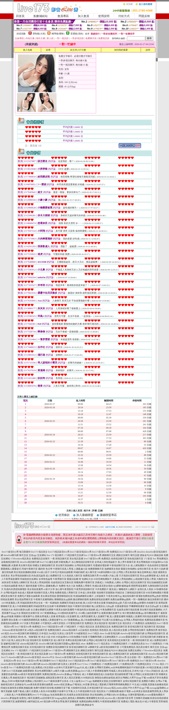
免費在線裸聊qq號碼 (120, 599)
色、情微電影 (31, 637)
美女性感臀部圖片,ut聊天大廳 (49, 671)
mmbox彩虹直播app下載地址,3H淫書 (72, 684)
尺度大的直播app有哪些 (134, 603)
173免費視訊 (138, 623)
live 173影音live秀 (93, 555)
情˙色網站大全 (86, 579)
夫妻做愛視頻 (121, 606)
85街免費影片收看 (78, 637)
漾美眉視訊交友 (103, 626)
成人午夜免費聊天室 (106, 609)
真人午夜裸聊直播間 (22, 606)
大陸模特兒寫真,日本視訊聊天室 (87, 688)
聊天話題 (134, 555)
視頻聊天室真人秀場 (44, 592)
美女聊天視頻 (25, 565)
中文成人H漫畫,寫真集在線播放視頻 (150, 684)
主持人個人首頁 (74, 510)
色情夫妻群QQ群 (21, 609)
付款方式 (124, 16)
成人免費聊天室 (53, 575)
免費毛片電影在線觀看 (28, 596)
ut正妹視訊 (83, 630)
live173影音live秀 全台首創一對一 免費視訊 (131, 657)
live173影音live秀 (127, 552)
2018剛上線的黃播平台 (89, 613)
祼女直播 (13, 620)
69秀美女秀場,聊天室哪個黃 (65, 701)
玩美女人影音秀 (65, 633)
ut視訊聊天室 (40, 630)
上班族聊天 (100, 596)
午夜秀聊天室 (59, 579)
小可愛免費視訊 (127, 647)
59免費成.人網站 (113, 582)
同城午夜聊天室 (29, 569)
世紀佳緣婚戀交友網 (157, 582)
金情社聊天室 (144, 569)
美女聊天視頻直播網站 (151, 609)
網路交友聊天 (123, 555)
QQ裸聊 (117, 586)
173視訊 (81, 626)
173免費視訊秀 (126, 664)
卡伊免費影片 (102, 589)
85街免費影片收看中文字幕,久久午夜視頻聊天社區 (71, 691)
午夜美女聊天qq (114, 596)
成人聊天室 (91, 572)
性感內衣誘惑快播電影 (15, 589)
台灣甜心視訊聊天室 (96, 640)
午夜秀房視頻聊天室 (84, 589)
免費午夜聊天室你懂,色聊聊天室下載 (51, 688)
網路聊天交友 (109, 555)
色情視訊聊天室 (119, 558)
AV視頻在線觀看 (9, 586)
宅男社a (41, 586)
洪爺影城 (160, 637)
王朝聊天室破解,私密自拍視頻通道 (151, 698)
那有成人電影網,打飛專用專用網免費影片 (111, 684)
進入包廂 (27, 50)
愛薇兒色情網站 (129, 569)
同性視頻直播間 (150, 616)
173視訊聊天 (70, 626)
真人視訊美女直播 (118, 630)
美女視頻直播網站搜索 (25, 572)
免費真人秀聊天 (84, 586)
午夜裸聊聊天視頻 (63, 606)
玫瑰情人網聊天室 (20, 582)
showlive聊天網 (11, 555)
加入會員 (83, 16)
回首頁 (20, 16)
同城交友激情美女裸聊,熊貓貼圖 (17, 688)
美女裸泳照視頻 (48, 596)
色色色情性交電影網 (157, 565)
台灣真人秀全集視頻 (126, 572)
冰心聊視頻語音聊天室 (82, 562)
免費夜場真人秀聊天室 (66, 592)
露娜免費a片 (52, 586)
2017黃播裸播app (48, 613)
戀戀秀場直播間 (139, 586)
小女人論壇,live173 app (80, 681)
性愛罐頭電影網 (101, 565)
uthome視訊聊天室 (29, 643)
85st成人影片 (43, 572)
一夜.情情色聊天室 (139, 640)
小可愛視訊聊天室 (75, 623)
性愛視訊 (12, 637)
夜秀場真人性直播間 (66, 616)
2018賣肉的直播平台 (67, 613)
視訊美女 (127, 623)
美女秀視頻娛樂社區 (21, 575)
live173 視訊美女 (39, 552)
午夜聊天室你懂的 (82, 606)
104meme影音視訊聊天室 (14, 630)
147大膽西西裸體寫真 (29, 620)
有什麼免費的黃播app (133, 613)
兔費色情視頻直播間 (99, 599)
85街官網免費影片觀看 (157, 592)
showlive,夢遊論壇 (9, 698)
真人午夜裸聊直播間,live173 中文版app (30, 694)
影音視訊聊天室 (136, 626)
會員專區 (63, 16)
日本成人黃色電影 (87, 592)
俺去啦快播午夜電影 (132, 596)
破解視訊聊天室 (11, 643)
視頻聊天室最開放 (106, 592)
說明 (148, 50)
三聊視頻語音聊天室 (135, 592)
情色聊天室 (35, 640)
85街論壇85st (62, 637)
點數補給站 (41, 16)
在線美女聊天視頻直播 (128, 609)
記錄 (100, 510)
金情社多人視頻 (145, 589)
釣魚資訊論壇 (38, 575)
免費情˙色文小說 (67, 586)
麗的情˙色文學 (45, 569)
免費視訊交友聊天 (41, 558)
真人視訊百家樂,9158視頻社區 (79, 677)
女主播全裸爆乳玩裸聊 (42, 609)
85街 (53, 637)
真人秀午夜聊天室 (127, 562)
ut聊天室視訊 (58, 623)
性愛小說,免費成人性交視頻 (39, 667)
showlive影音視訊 (32, 657)
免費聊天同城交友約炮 (71, 603)
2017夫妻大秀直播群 (29, 623)
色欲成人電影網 (25, 592)
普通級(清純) (76, 33)
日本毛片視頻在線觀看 (61, 572)
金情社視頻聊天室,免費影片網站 (139, 681)
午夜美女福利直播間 (64, 609)
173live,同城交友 (152, 671)
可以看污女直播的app (112, 620)
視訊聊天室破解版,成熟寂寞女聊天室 (45, 677)
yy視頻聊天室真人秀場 (144, 579)
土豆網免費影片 (110, 637)
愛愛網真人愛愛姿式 (11, 569)
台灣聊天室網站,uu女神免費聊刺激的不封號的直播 (119, 667)
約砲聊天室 (152, 603)
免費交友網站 (134, 650)
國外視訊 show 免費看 (82, 643)
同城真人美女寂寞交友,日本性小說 (126, 671)
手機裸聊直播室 (137, 606)
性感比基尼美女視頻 (102, 586)
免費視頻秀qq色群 (152, 596)
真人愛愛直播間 (117, 616)
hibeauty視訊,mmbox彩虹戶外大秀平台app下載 (126, 688)
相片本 (87, 510)
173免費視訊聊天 (119, 643)
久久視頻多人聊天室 (72, 575)
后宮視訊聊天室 (37, 647)
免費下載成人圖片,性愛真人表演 (29, 691)
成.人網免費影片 (138, 565)
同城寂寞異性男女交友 (31, 603)
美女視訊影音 (101, 623)
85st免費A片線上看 (108, 575)
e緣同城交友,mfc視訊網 (38, 701)
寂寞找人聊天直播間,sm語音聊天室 (36, 698)
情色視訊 (103, 630)
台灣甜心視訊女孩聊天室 (134, 582)
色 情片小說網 (158, 569)
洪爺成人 (99, 582)
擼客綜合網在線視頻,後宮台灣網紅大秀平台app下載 (120, 677)
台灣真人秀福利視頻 (134, 620)
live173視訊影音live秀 (59, 552)
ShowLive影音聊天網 (65, 657)
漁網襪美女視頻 (112, 569)
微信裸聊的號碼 (81, 599)
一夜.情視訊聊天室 (59, 558)
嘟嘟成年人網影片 (128, 589)
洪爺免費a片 (65, 562)
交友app (33, 555)
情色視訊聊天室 (135, 558)
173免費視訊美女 (136, 643)
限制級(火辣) (39, 33)
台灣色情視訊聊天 (83, 565)
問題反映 (144, 16)
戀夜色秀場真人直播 (45, 616)
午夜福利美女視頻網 (85, 609)
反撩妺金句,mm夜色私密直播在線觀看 (34, 684)
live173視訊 (93, 633)
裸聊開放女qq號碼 (63, 599)
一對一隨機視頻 (139, 599)
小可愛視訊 (46, 623)
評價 (94, 510)
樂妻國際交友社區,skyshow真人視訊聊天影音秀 (109, 698)
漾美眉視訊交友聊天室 (118, 640)
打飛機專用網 (95, 637)
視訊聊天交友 (115, 623)
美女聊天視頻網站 (65, 565)
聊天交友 (23, 555)
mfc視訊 (5, 633)
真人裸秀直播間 (85, 616)
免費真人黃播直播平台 (51, 620)
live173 (43, 562)
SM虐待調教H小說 (106, 572)
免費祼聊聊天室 (96, 569)
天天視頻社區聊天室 (129, 575)
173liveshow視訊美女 (21, 558)
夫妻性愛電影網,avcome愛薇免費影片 (146, 694)
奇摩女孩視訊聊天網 (75, 640)
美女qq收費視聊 (148, 575)
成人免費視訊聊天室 (119, 654)
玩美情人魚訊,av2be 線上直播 (85, 519)
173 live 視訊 (158, 664)
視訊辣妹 (160, 626)
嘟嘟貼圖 (6, 565)
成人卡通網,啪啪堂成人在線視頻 (98, 674)
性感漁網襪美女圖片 (83, 596)
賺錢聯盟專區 (108, 514)
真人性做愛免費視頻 (91, 620)
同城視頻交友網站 (29, 579)
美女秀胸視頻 (143, 562)
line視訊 (53, 633)
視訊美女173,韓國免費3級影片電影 (113, 691)
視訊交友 (89, 626)
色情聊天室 (47, 640)
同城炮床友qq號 (114, 603)
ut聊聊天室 (93, 647)
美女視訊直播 (76, 558)
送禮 (48, 50)
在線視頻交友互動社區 (62, 582)
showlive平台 (48, 657)
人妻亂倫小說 (80, 569)
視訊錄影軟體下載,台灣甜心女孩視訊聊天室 (136, 674)
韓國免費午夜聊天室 (84, 582)
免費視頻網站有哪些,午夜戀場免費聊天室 (99, 701)
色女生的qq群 (152, 606)
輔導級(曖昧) (58, 33)
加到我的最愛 (121, 50)
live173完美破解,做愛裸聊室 (20, 671)
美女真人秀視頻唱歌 (40, 582)
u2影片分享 (49, 589)
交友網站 (41, 555)
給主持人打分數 (78, 50)
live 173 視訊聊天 (55, 555)
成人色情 (160, 575)
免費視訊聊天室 (119, 626)
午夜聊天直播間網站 (43, 599)
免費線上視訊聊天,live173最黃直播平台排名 (47, 681)
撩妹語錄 (158, 555)
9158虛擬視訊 (80, 633)
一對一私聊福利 (51, 603)
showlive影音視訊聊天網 (132, 633)
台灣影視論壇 (10, 592)
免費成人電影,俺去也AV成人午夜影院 (139, 701)
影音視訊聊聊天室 (78, 647)
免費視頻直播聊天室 (155, 620)
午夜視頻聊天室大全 (119, 565)
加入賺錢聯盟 (84, 514)
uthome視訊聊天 (70, 630)
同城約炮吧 (79, 572)
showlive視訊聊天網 (29, 562)
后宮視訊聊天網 (148, 637)
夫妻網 (14, 565)
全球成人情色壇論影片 (106, 562)
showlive (141, 552)
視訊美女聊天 (143, 647)
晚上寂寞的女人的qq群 (103, 606)
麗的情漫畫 (31, 586)
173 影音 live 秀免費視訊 (156, 558)
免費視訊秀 (152, 630)
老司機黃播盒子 (152, 613)
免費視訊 (89, 623)
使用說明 (103, 16)
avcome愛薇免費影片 (129, 637)
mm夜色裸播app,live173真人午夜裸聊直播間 (86, 671)
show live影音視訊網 (110, 633)
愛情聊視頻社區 (65, 596)
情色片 (21, 586)
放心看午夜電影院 (64, 589)
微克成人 (113, 589)
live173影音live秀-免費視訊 (105, 552)
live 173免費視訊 (154, 643)
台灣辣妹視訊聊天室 (155, 633)
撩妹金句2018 (147, 555)
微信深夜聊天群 (155, 599)
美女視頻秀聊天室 (24, 599)
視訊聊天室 (149, 626)
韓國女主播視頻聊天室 (44, 565)
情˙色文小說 (44, 637)
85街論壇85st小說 (159, 562)
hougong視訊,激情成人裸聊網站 (70, 698)
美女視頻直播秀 (35, 589)
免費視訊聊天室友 (20, 647)
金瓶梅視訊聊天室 (10, 562)
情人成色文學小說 (20, 640)
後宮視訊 (162, 630)
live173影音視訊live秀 (81, 552)
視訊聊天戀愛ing (62, 643)
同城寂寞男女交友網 (43, 606)
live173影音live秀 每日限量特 (16, 552)
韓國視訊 (34, 633)
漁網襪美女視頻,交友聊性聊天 (107, 681)
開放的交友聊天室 (30, 613)
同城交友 (119, 592)
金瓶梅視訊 (150, 623)
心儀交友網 (52, 562)
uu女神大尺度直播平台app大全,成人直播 (74, 667)
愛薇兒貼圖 (72, 579)
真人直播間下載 (101, 616)
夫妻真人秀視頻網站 (122, 579)
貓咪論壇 (126, 586)
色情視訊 (94, 630)
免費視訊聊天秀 (91, 575)
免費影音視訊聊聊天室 (57, 647)
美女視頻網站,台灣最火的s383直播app (108, 694)
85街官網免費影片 (103, 579)
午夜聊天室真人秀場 (63, 569)
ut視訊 (30, 630)
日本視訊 (43, 633)
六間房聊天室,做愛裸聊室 (14, 701)
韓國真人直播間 (134, 616)
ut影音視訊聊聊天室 (109, 647)
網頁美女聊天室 (9, 596)
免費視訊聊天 (54, 630)
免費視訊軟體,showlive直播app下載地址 (61, 674)
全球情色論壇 (45, 579)
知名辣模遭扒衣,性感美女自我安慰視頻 (69, 694)
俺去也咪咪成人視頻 (147, 572)
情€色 (21, 637)
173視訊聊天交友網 (73, 555)
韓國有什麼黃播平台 (24, 616)
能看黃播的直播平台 (111, 613)
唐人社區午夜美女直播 (94, 603)
